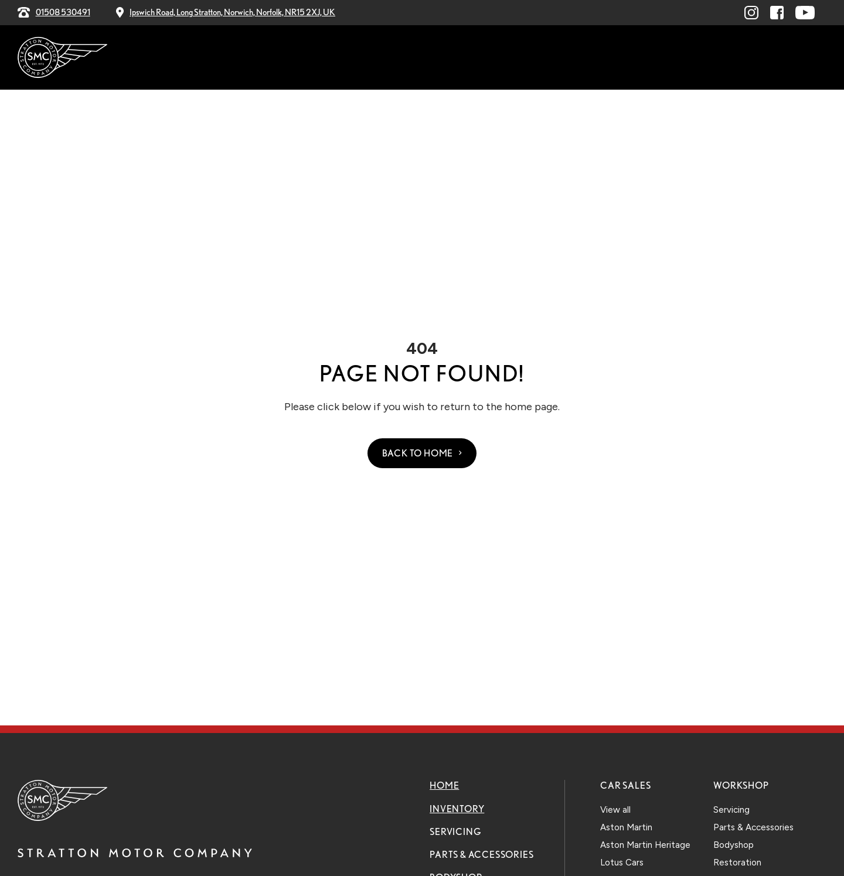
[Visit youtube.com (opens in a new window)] (805, 12)
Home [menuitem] (220, 58)
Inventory (457, 808)
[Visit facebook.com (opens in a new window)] (777, 12)
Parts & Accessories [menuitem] (435, 58)
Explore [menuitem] (593, 58)
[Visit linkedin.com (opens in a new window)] (751, 12)
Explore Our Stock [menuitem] (761, 57)
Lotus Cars (622, 862)
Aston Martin (626, 827)
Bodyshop (733, 845)
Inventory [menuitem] (273, 58)
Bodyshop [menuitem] (529, 58)
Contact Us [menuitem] (660, 58)
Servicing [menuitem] (342, 58)
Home (444, 785)
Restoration (737, 862)
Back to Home (418, 453)
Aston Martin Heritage (645, 845)
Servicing (455, 831)
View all (615, 810)
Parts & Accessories (481, 854)
